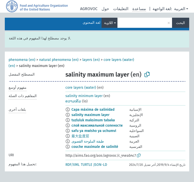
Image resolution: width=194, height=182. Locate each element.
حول (105, 8)
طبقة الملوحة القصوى (87, 141)
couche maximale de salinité (94, 147)
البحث (180, 23)
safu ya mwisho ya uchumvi (93, 131)
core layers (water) (80, 87)
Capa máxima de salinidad (92, 109)
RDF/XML (72, 165)
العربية (179, 8)
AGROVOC (89, 8)
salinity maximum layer (90, 115)
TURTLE (86, 165)
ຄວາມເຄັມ (73, 101)
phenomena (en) (22, 60)
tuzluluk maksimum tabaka (93, 120)
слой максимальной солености (97, 125)
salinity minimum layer (84, 96)
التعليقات (120, 8)
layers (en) (91, 60)
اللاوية (108, 23)
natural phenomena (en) (59, 60)
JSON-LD (100, 165)
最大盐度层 (80, 136)
